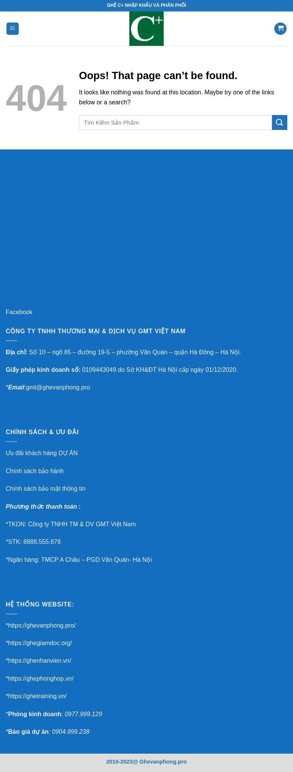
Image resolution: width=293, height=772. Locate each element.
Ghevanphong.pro (163, 762)
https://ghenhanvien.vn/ (39, 660)
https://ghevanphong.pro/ (42, 625)
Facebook (19, 312)
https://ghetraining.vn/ (37, 696)
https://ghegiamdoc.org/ (40, 643)
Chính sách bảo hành (35, 471)
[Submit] (279, 122)
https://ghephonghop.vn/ (41, 678)
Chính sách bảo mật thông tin (45, 488)
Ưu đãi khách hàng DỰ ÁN (42, 453)
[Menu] (12, 29)
